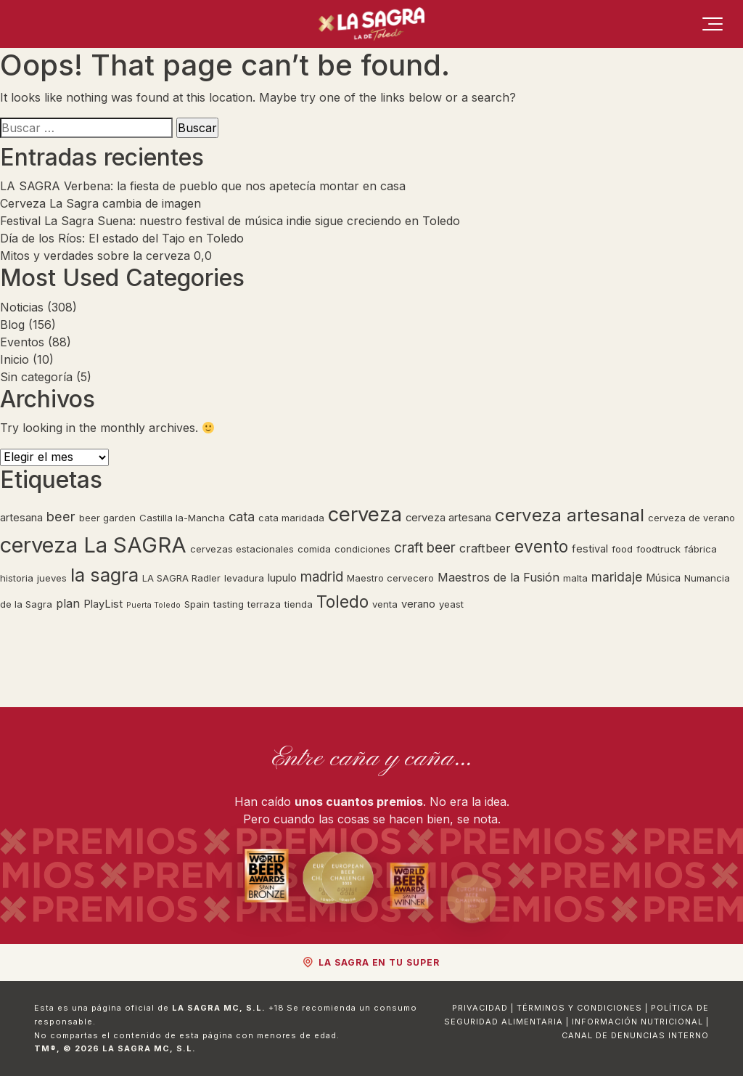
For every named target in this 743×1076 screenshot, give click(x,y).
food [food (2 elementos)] (622, 549)
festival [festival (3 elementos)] (590, 548)
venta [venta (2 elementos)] (385, 604)
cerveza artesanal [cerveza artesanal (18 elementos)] (569, 515)
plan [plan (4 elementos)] (68, 603)
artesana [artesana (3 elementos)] (21, 517)
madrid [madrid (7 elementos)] (321, 576)
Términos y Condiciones (579, 1008)
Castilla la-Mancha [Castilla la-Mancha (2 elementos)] (182, 517)
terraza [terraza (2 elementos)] (264, 604)
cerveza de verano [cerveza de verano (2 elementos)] (691, 517)
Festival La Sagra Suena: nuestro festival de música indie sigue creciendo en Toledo (230, 220)
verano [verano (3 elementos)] (418, 604)
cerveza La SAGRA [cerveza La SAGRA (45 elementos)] (93, 545)
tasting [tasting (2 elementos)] (228, 604)
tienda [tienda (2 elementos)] (298, 604)
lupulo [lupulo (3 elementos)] (282, 577)
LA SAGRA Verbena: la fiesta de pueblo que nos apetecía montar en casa (203, 186)
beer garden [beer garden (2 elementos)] (107, 517)
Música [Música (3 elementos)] (663, 577)
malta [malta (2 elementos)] (575, 578)
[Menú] (712, 24)
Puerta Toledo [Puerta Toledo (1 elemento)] (153, 605)
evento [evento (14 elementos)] (541, 546)
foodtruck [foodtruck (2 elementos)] (658, 549)
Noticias (22, 307)
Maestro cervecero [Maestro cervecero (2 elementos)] (390, 578)
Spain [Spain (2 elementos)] (197, 604)
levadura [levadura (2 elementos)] (244, 578)
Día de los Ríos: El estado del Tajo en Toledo (122, 238)
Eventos (22, 342)
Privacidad (480, 1008)
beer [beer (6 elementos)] (60, 516)
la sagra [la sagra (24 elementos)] (104, 574)
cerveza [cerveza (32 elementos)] (365, 514)
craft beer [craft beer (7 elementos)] (425, 547)
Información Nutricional (637, 1021)
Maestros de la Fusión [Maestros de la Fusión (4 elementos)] (498, 577)
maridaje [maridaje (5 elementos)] (616, 576)
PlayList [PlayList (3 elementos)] (103, 604)
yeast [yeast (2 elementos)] (451, 604)
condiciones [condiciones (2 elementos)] (362, 549)
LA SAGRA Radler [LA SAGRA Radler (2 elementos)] (181, 578)
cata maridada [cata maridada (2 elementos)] (291, 517)
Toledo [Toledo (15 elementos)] (342, 602)
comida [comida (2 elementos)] (314, 549)
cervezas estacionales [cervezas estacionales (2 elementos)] (242, 549)
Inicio (14, 359)
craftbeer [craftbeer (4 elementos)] (485, 548)
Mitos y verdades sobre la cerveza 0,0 (106, 255)
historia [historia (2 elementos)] (16, 578)
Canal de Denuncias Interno (635, 1035)
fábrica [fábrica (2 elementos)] (700, 549)
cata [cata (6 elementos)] (242, 516)
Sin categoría (36, 377)
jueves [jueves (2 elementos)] (52, 578)
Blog (12, 324)
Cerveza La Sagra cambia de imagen (102, 203)
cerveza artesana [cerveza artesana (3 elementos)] (448, 517)
